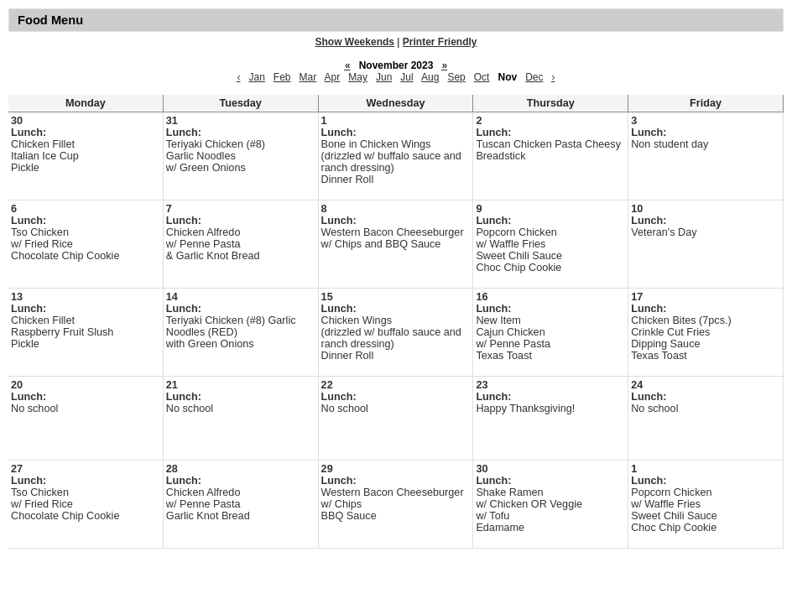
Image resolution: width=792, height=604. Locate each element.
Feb (282, 77)
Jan (256, 77)
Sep (456, 77)
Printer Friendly (440, 42)
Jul (406, 77)
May (357, 77)
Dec (534, 77)
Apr (333, 77)
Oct (482, 77)
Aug (430, 77)
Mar (308, 77)
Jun (384, 77)
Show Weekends (354, 42)
